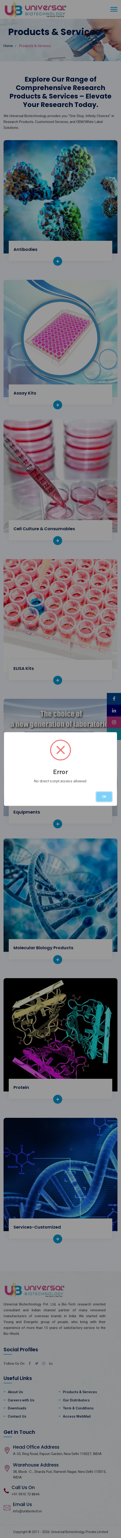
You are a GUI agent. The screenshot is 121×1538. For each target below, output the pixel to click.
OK (104, 797)
